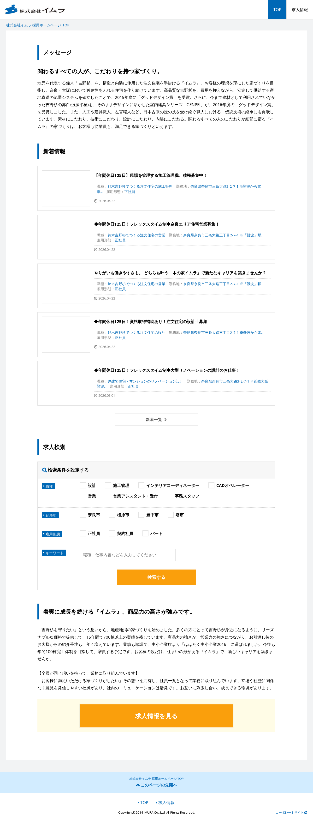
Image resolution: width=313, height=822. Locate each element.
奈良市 (90, 515)
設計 (88, 485)
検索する (156, 577)
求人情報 (300, 9)
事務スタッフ (183, 496)
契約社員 (121, 533)
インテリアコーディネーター (169, 485)
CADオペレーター (228, 485)
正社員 (90, 533)
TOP (277, 9)
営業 (88, 496)
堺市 (176, 515)
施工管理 (117, 485)
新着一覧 (154, 419)
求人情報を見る (156, 716)
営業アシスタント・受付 (131, 496)
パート (152, 533)
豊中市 (148, 515)
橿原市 (119, 515)
